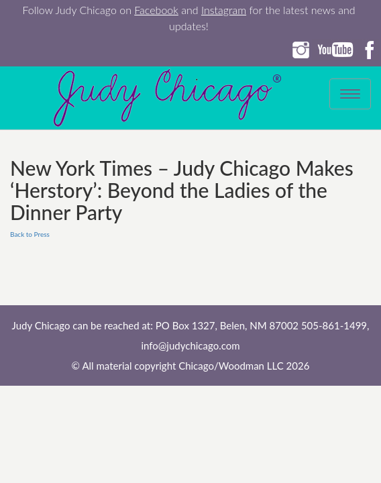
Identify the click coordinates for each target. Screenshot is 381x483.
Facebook (156, 9)
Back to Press (30, 234)
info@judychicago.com (190, 345)
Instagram (223, 9)
